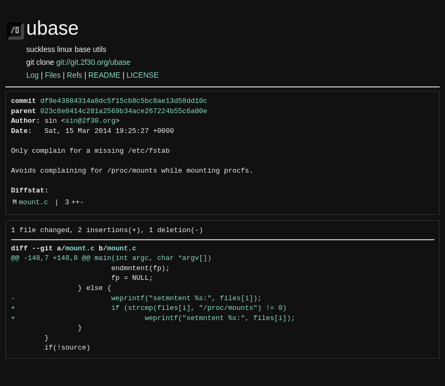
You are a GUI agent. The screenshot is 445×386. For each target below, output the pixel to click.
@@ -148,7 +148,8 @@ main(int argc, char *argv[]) (111, 258)
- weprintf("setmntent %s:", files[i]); (136, 298)
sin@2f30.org (90, 121)
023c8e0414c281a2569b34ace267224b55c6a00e (123, 111)
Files (53, 75)
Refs (74, 75)
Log (32, 75)
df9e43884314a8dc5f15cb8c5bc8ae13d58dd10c (123, 101)
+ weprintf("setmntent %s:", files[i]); (153, 318)
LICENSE (142, 75)
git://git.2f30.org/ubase (93, 62)
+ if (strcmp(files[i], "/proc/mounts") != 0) (149, 308)
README (104, 75)
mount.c (33, 202)
